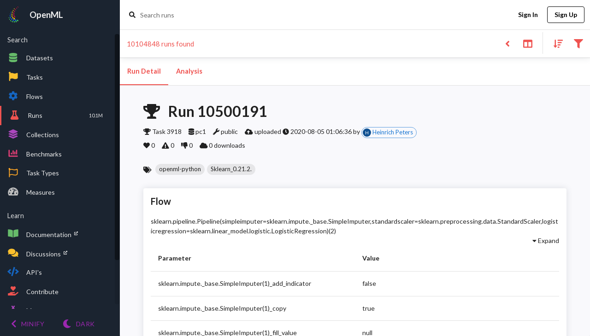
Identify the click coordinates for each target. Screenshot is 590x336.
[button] (180, 169)
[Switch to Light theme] (78, 323)
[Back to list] (507, 43)
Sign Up (566, 15)
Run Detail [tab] (144, 71)
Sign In (528, 14)
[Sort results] (555, 43)
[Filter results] (578, 43)
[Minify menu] (27, 323)
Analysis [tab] (189, 71)
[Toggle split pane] (527, 43)
